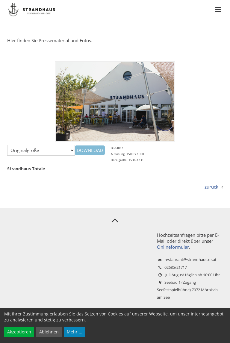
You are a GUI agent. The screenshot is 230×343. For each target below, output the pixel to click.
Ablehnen (49, 332)
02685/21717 (175, 267)
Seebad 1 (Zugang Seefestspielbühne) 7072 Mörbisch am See (187, 290)
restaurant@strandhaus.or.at (190, 259)
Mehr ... (74, 332)
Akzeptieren (19, 332)
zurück (211, 187)
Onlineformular (173, 247)
